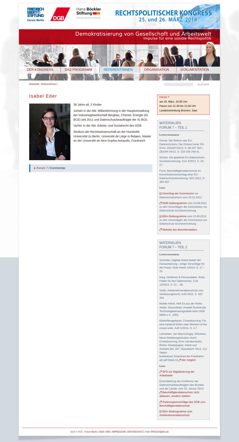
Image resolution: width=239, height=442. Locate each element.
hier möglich (188, 360)
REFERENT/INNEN (118, 69)
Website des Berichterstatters (179, 229)
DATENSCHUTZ (135, 431)
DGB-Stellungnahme (174, 203)
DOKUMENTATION (195, 69)
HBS (108, 431)
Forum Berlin (91, 431)
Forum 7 (42, 168)
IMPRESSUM (118, 431)
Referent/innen (49, 84)
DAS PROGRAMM (78, 69)
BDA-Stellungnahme (174, 216)
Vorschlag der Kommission (178, 193)
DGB (101, 431)
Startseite (34, 84)
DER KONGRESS (40, 69)
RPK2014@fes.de (160, 431)
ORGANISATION (156, 69)
